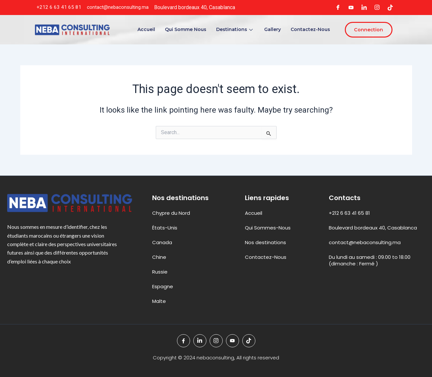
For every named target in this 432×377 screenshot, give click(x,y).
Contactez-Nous (309, 29)
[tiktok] (390, 7)
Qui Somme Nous (185, 29)
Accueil (145, 29)
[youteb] (351, 7)
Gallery (272, 29)
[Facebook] (338, 7)
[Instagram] (377, 7)
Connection (367, 30)
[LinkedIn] (364, 7)
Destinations (235, 29)
